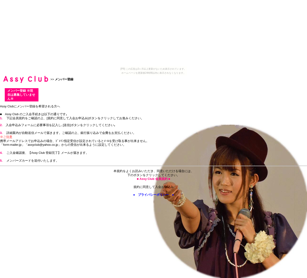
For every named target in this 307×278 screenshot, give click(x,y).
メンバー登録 (64, 79)
